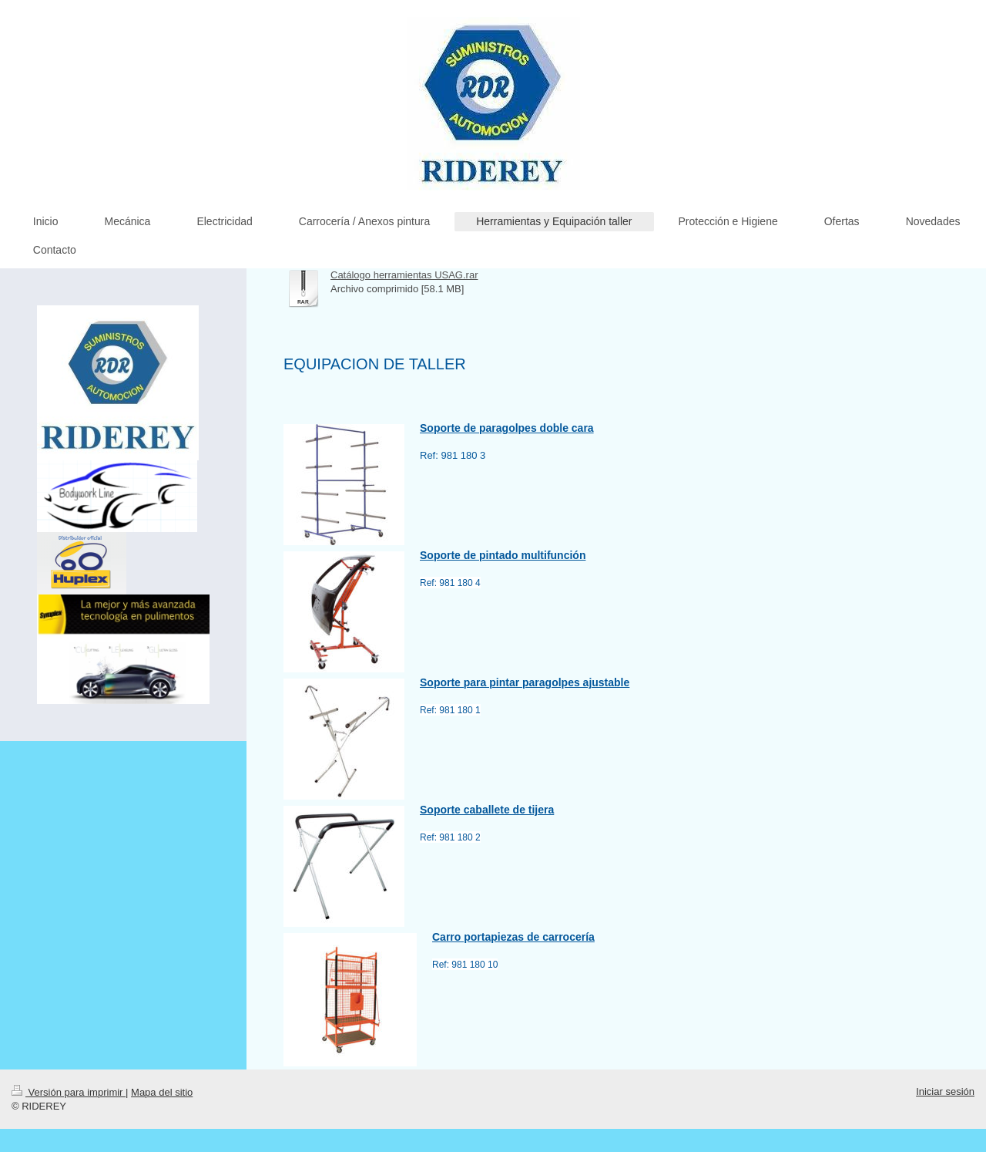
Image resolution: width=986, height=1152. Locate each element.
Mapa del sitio (162, 1092)
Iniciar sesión (945, 1091)
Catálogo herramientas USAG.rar (404, 275)
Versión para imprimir (69, 1092)
